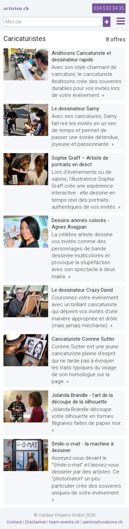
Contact (14, 522)
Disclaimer (35, 522)
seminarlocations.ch (103, 522)
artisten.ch (16, 8)
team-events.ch (64, 522)
